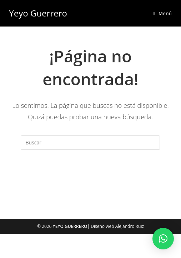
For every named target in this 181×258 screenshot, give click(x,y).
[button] (163, 238)
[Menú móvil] (162, 13)
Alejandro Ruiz (129, 226)
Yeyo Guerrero (38, 13)
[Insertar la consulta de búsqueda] (90, 142)
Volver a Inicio (90, 179)
